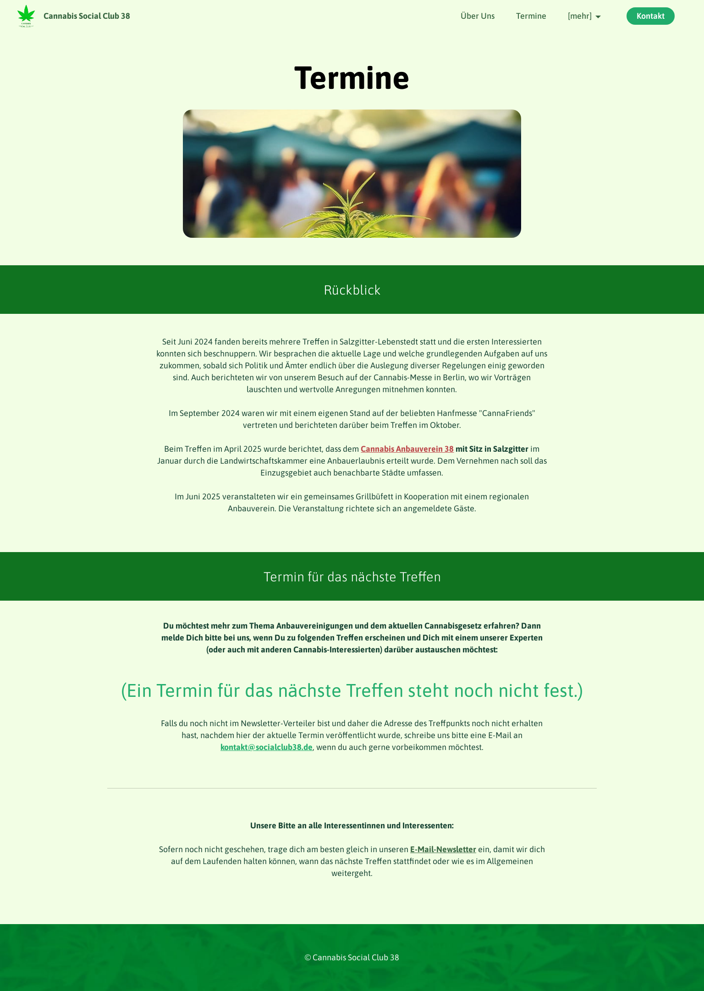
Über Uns (478, 16)
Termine (531, 16)
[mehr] (580, 16)
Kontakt (651, 16)
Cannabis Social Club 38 (87, 16)
